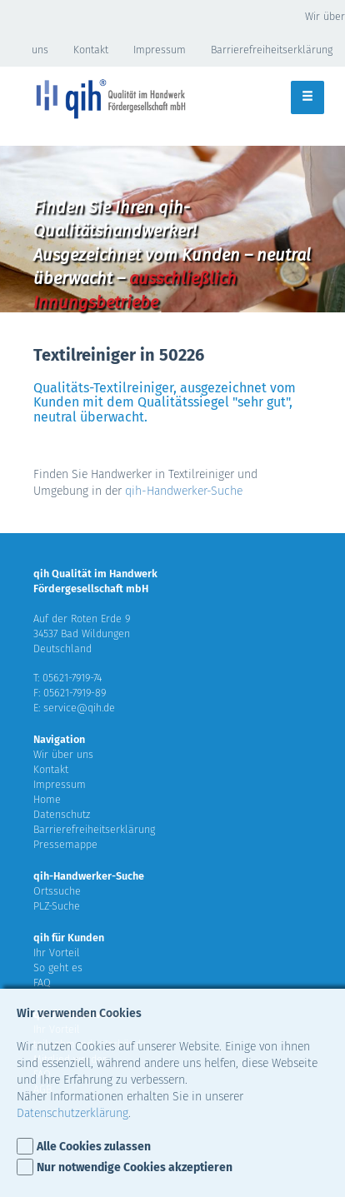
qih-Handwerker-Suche (183, 491)
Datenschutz (61, 814)
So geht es (57, 967)
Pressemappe (65, 844)
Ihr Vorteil (56, 952)
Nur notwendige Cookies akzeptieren (134, 1167)
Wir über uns (63, 754)
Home (47, 799)
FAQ (42, 982)
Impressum (159, 49)
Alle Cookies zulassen (94, 1147)
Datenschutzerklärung (72, 1113)
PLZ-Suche (56, 906)
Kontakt (90, 49)
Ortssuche (57, 891)
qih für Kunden (68, 937)
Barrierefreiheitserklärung (271, 49)
